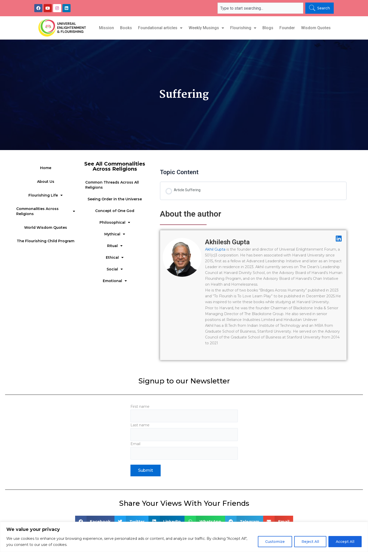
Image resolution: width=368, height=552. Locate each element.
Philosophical (114, 222)
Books (126, 27)
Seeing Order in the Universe (115, 199)
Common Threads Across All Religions (112, 185)
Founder (287, 27)
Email (184, 452)
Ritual (115, 245)
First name (184, 413)
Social (115, 269)
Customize (275, 541)
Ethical (115, 257)
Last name (184, 432)
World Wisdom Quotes (45, 227)
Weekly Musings (206, 28)
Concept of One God (114, 210)
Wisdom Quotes (316, 27)
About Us (45, 181)
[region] (184, 537)
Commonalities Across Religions (45, 211)
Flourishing (243, 28)
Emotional (115, 281)
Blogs (267, 27)
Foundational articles (160, 28)
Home (45, 168)
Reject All (310, 541)
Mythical (114, 234)
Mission (106, 27)
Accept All (345, 541)
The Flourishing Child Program (45, 241)
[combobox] (260, 8)
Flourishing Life (45, 195)
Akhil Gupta (215, 249)
